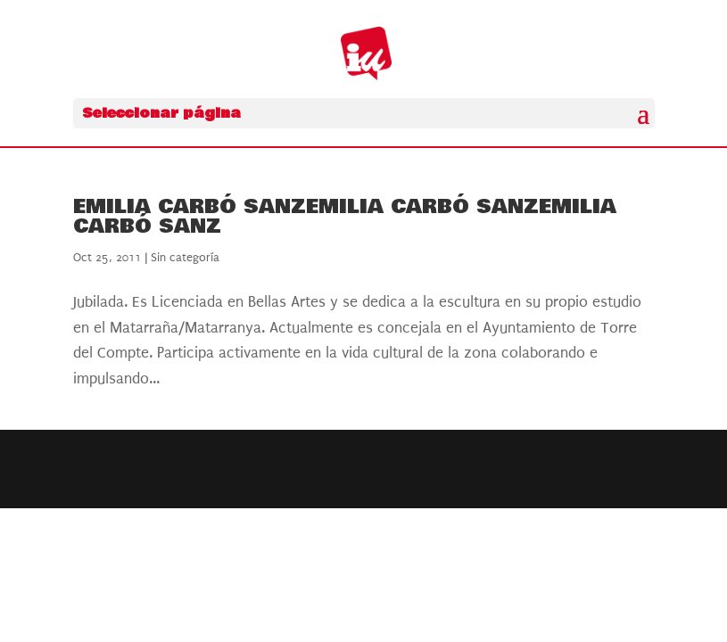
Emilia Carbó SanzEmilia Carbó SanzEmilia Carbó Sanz (344, 217)
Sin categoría (185, 257)
